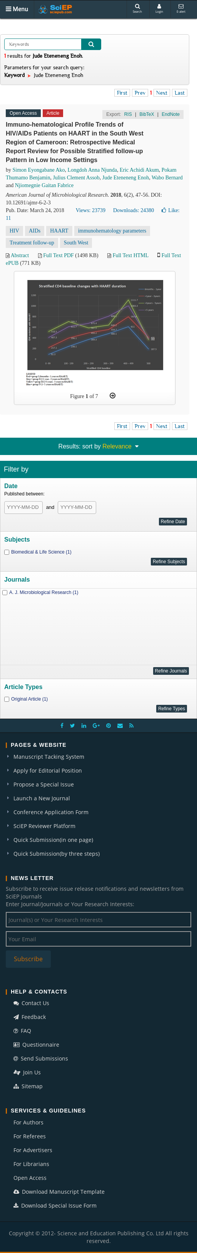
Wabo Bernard (167, 178)
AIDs (34, 231)
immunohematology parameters (112, 231)
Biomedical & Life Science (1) (41, 552)
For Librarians (31, 1164)
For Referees (29, 1136)
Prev (140, 93)
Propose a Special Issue (43, 784)
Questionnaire (36, 1044)
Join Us (27, 1072)
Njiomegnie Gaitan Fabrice (44, 185)
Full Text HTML (131, 255)
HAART (59, 231)
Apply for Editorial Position (47, 770)
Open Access (30, 1177)
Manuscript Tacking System (48, 756)
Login (159, 8)
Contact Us (31, 1003)
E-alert (181, 8)
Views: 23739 (90, 210)
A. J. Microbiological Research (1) (43, 592)
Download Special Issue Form (55, 1205)
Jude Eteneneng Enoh (125, 178)
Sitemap (28, 1086)
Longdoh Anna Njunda (92, 170)
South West (76, 243)
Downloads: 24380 (133, 210)
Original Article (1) (29, 699)
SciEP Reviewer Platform (44, 826)
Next (161, 93)
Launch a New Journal (41, 798)
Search (137, 8)
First (122, 93)
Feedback (29, 1016)
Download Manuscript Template (59, 1191)
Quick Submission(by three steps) (56, 853)
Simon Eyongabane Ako (39, 170)
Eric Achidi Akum (139, 170)
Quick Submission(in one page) (53, 839)
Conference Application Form (50, 812)
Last (180, 93)
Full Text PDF (58, 255)
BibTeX (146, 114)
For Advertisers (32, 1150)
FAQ (22, 1030)
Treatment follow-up (32, 243)
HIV (14, 231)
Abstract (20, 255)
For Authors (28, 1122)
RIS (128, 114)
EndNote (171, 114)
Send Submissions (40, 1058)
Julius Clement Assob (76, 178)
